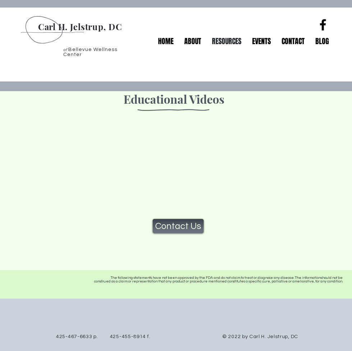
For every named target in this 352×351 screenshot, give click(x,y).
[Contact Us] (178, 226)
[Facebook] (322, 24)
